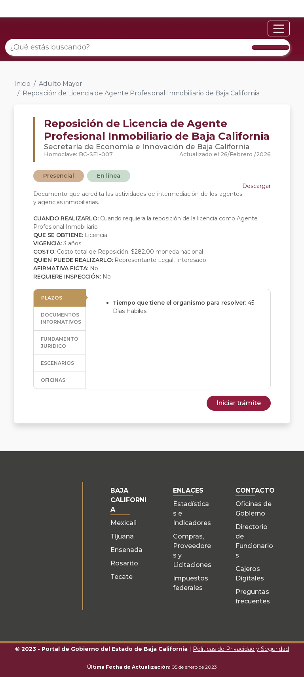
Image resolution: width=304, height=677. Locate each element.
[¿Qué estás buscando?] (147, 47)
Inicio (22, 83)
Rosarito (124, 563)
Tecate (121, 576)
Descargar (256, 186)
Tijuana (122, 536)
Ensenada (126, 550)
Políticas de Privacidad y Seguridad (241, 648)
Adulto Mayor (60, 83)
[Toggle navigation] (279, 28)
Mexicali (123, 523)
